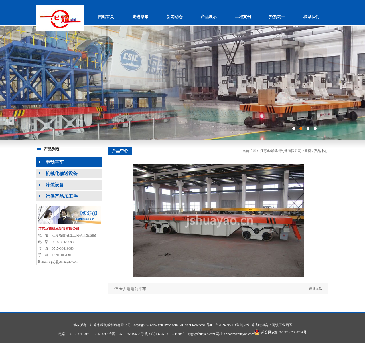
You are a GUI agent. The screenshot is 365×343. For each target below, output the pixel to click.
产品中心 (321, 151)
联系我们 (311, 17)
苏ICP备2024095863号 (222, 325)
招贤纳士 (277, 17)
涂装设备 (50, 184)
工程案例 (243, 17)
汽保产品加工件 (57, 196)
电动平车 (50, 162)
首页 (307, 151)
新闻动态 (174, 17)
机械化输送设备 (57, 173)
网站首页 (106, 17)
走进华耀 (140, 17)
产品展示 (209, 17)
